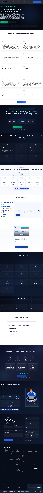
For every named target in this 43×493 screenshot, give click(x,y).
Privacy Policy (27, 491)
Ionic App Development (17, 474)
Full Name (5, 425)
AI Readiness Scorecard (11, 453)
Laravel (23, 462)
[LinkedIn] (27, 440)
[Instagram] (30, 440)
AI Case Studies (12, 451)
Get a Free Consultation (21, 102)
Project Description (6, 432)
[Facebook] (25, 440)
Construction (35, 475)
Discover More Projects (21, 246)
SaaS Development (18, 459)
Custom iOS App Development (18, 470)
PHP (22, 456)
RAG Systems (35, 451)
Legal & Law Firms (36, 470)
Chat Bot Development (17, 465)
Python (23, 461)
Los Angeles (35, 465)
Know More (25, 188)
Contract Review (36, 479)
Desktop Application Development (18, 467)
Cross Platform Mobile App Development (17, 451)
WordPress (23, 472)
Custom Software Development (18, 456)
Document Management (29, 455)
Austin (34, 464)
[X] (28, 440)
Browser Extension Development (18, 464)
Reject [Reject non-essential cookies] (40, 491)
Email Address (15, 425)
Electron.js (23, 455)
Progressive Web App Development (18, 453)
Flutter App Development (17, 472)
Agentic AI (35, 458)
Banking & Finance (36, 471)
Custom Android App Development (18, 469)
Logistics (35, 476)
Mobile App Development (17, 449)
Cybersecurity (35, 474)
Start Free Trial (18, 188)
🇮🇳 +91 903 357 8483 (30, 423)
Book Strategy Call (37, 1)
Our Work (11, 450)
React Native (23, 466)
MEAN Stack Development (17, 462)
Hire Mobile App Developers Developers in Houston (9, 409)
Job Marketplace (30, 451)
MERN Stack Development (17, 458)
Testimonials (11, 459)
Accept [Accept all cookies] (36, 491)
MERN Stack (23, 470)
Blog (31, 1)
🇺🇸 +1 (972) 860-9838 (30, 422)
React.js (23, 467)
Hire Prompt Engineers (35, 455)
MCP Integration (35, 450)
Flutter (22, 450)
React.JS (23, 451)
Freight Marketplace (30, 450)
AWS (22, 471)
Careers (11, 458)
